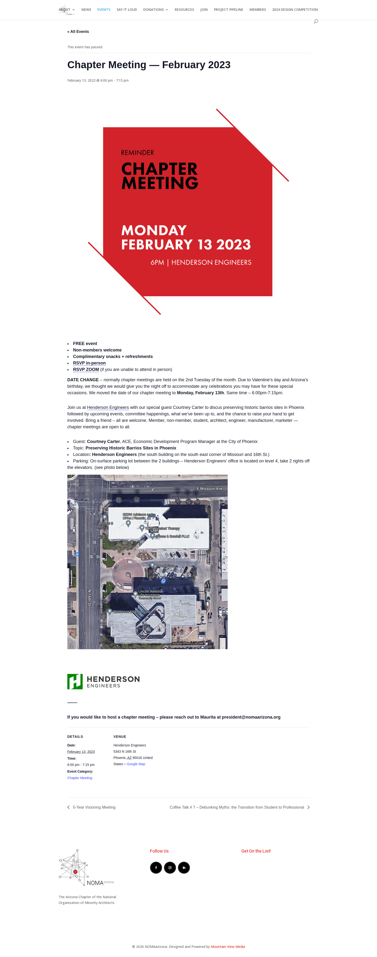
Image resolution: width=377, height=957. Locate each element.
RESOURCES (184, 10)
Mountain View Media (228, 946)
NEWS (86, 10)
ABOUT (64, 10)
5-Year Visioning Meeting (93, 807)
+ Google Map (134, 764)
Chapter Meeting (79, 778)
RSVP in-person (89, 363)
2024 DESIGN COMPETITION (295, 10)
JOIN (204, 10)
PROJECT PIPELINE (228, 10)
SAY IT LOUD (127, 10)
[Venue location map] (185, 760)
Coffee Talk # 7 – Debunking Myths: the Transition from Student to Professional (237, 807)
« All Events (78, 32)
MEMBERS (258, 10)
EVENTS (103, 10)
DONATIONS (153, 10)
